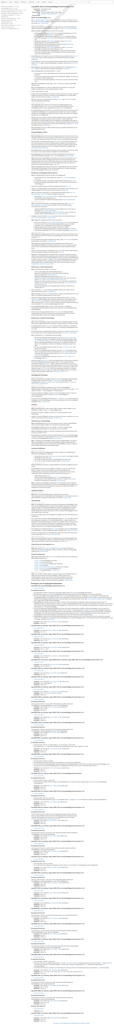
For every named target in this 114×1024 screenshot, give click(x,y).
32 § (32, 548)
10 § (32, 158)
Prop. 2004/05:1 (54, 707)
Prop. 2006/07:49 (54, 867)
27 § (32, 464)
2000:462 (50, 41)
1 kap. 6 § (59, 99)
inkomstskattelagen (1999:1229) (62, 222)
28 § (32, 482)
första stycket (56, 141)
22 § (32, 408)
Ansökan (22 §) (4, 16)
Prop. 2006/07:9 (53, 802)
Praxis (38, 2)
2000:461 (50, 38)
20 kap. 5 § (37, 565)
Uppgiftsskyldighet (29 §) (6, 21)
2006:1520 (34, 818)
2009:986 (109, 963)
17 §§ (69, 186)
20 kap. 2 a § (38, 562)
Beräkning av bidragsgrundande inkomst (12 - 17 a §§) (13, 10)
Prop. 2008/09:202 (53, 970)
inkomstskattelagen (70, 199)
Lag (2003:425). (50, 619)
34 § (32, 574)
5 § (32, 87)
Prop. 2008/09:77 (54, 949)
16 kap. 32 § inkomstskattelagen (49, 196)
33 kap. (56, 213)
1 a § (32, 27)
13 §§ (52, 222)
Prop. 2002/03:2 (53, 673)
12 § (32, 175)
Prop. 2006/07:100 (54, 882)
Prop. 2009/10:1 (54, 1000)
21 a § (33, 379)
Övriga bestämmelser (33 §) (7, 27)
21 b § (33, 387)
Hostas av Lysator (85, 1023)
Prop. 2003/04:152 (53, 691)
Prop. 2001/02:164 (54, 647)
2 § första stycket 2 (57, 380)
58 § (66, 123)
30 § (32, 504)
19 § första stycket (45, 368)
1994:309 (68, 47)
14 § (59, 182)
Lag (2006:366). (55, 97)
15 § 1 (57, 281)
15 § (32, 220)
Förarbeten (23, 2)
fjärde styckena (35, 383)
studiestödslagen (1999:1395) (40, 147)
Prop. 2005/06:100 (54, 768)
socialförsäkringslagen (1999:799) (42, 20)
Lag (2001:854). (58, 438)
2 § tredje (71, 382)
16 (59, 276)
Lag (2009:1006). (72, 28)
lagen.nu (4, 2)
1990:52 (55, 259)
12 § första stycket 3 (52, 275)
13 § (72, 180)
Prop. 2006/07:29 (54, 851)
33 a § (69, 799)
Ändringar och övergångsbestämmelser (10, 28)
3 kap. (48, 222)
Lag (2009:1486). (69, 155)
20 (53, 83)
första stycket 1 (44, 360)
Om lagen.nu (56, 1023)
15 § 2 (64, 356)
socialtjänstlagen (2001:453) (38, 264)
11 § (32, 166)
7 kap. (70, 297)
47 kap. (53, 212)
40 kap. (64, 199)
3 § (32, 71)
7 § (32, 104)
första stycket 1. (46, 363)
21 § (32, 335)
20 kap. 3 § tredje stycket (41, 563)
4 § (32, 83)
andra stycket (56, 311)
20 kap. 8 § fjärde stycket (41, 568)
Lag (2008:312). (74, 230)
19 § (43, 287)
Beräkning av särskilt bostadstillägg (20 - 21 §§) (12, 13)
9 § (32, 136)
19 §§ (57, 164)
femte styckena (70, 963)
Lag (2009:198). (52, 291)
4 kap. (88, 599)
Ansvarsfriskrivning (65, 1023)
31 (77, 963)
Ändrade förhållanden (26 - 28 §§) (8, 20)
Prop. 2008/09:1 (54, 933)
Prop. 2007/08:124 (54, 918)
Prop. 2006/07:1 (53, 836)
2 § (32, 30)
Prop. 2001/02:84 (54, 638)
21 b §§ (66, 28)
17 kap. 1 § (37, 560)
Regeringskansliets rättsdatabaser (49, 13)
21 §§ (57, 83)
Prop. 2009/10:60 (54, 1017)
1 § (32, 20)
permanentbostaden (47, 106)
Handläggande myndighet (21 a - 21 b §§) (10, 15)
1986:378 (49, 146)
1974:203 (73, 123)
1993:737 (53, 155)
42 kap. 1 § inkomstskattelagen (48, 210)
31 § (32, 538)
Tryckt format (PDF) (39, 588)
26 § (32, 452)
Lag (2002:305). (50, 264)
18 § (32, 269)
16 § (32, 234)
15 (66, 186)
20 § (32, 321)
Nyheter (50, 2)
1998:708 (49, 47)
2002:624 (91, 782)
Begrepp (44, 2)
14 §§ (65, 353)
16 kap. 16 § (37, 63)
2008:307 (51, 230)
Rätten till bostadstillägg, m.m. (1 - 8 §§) (10, 6)
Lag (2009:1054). (52, 241)
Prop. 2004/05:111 (54, 717)
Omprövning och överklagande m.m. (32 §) (11, 25)
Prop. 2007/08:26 (53, 892)
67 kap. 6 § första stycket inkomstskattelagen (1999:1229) (52, 279)
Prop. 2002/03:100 (54, 681)
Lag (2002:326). (64, 190)
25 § (32, 440)
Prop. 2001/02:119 (54, 656)
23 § (32, 423)
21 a (61, 28)
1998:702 (51, 34)
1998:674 (52, 33)
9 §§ (50, 302)
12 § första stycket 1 (68, 337)
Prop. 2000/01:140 (54, 621)
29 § (32, 494)
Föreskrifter (31, 2)
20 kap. (45, 548)
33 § (32, 556)
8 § (32, 127)
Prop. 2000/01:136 (54, 630)
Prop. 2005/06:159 (54, 748)
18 (53, 164)
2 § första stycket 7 (51, 382)
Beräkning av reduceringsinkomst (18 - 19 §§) (11, 11)
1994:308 (72, 592)
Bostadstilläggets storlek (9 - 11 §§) (9, 8)
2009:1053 (66, 239)
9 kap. (44, 302)
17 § (39, 237)
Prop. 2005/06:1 (53, 732)
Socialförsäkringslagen (39, 21)
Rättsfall (16, 2)
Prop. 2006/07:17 (53, 785)
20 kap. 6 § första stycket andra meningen (45, 567)
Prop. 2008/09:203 (54, 985)
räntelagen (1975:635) (71, 530)
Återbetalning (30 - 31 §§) (7, 23)
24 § (32, 431)
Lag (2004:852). (44, 23)
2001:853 (58, 436)
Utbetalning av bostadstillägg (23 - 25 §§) (10, 18)
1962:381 (62, 36)
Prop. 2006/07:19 (53, 820)
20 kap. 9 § (37, 570)
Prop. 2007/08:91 (54, 903)
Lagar (10, 2)
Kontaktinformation (75, 1023)
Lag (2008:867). (66, 68)
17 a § (33, 254)
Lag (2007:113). (64, 371)
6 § (32, 99)
